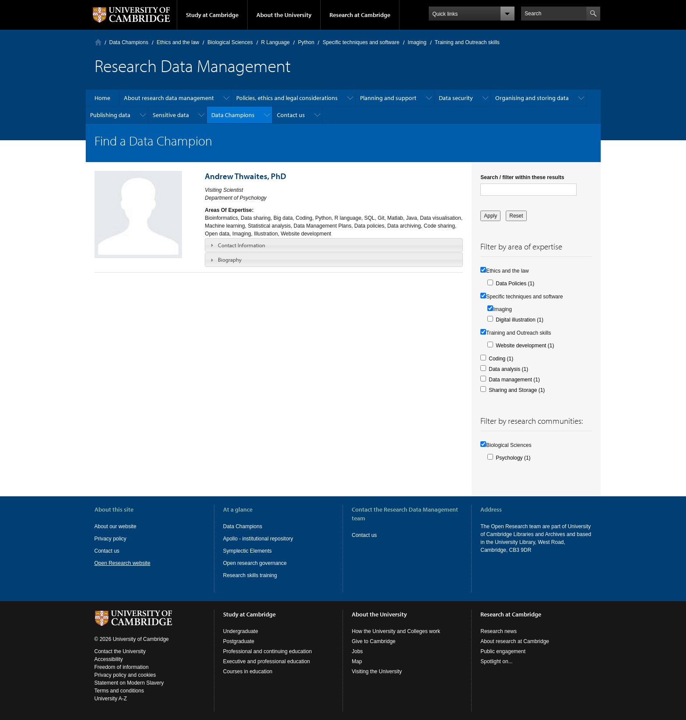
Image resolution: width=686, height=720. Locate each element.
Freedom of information (121, 667)
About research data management (169, 98)
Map (357, 661)
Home (98, 42)
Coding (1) (501, 359)
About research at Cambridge (514, 641)
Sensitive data (171, 115)
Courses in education (248, 671)
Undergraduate (240, 631)
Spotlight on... (496, 661)
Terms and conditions (119, 691)
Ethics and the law (178, 42)
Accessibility (108, 659)
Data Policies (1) (515, 283)
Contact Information (241, 245)
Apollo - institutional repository (258, 539)
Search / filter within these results (522, 177)
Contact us (291, 115)
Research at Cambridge (359, 15)
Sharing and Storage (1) (517, 390)
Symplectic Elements (247, 551)
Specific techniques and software (360, 42)
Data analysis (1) (508, 369)
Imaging (417, 42)
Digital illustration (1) (519, 320)
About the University (284, 15)
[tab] (334, 245)
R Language (275, 42)
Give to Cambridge (374, 641)
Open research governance (255, 563)
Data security (456, 98)
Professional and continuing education (267, 651)
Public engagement (502, 651)
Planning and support (388, 98)
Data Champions (128, 42)
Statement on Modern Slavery (129, 683)
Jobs (357, 651)
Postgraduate (238, 641)
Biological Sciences (229, 42)
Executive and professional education (266, 661)
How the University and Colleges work (396, 631)
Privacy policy (110, 539)
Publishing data (110, 115)
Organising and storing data (532, 98)
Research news (498, 631)
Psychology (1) (513, 458)
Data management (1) (514, 380)
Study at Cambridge (212, 15)
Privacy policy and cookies (125, 675)
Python (306, 42)
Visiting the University (377, 671)
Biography (230, 259)
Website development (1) (525, 346)
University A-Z (110, 699)
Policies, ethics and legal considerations (287, 98)
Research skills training (250, 575)
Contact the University (120, 651)
